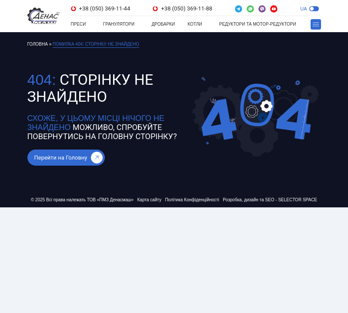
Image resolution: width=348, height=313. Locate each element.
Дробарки (163, 24)
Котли (194, 24)
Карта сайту (149, 199)
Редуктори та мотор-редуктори (257, 24)
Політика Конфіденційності (192, 199)
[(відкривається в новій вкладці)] (238, 9)
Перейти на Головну (68, 157)
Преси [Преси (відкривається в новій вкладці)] (78, 24)
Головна (37, 44)
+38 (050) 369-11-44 (100, 8)
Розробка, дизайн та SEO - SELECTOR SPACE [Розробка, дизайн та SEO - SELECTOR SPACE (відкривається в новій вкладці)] (270, 199)
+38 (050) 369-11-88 (182, 8)
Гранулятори (118, 24)
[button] (314, 8)
